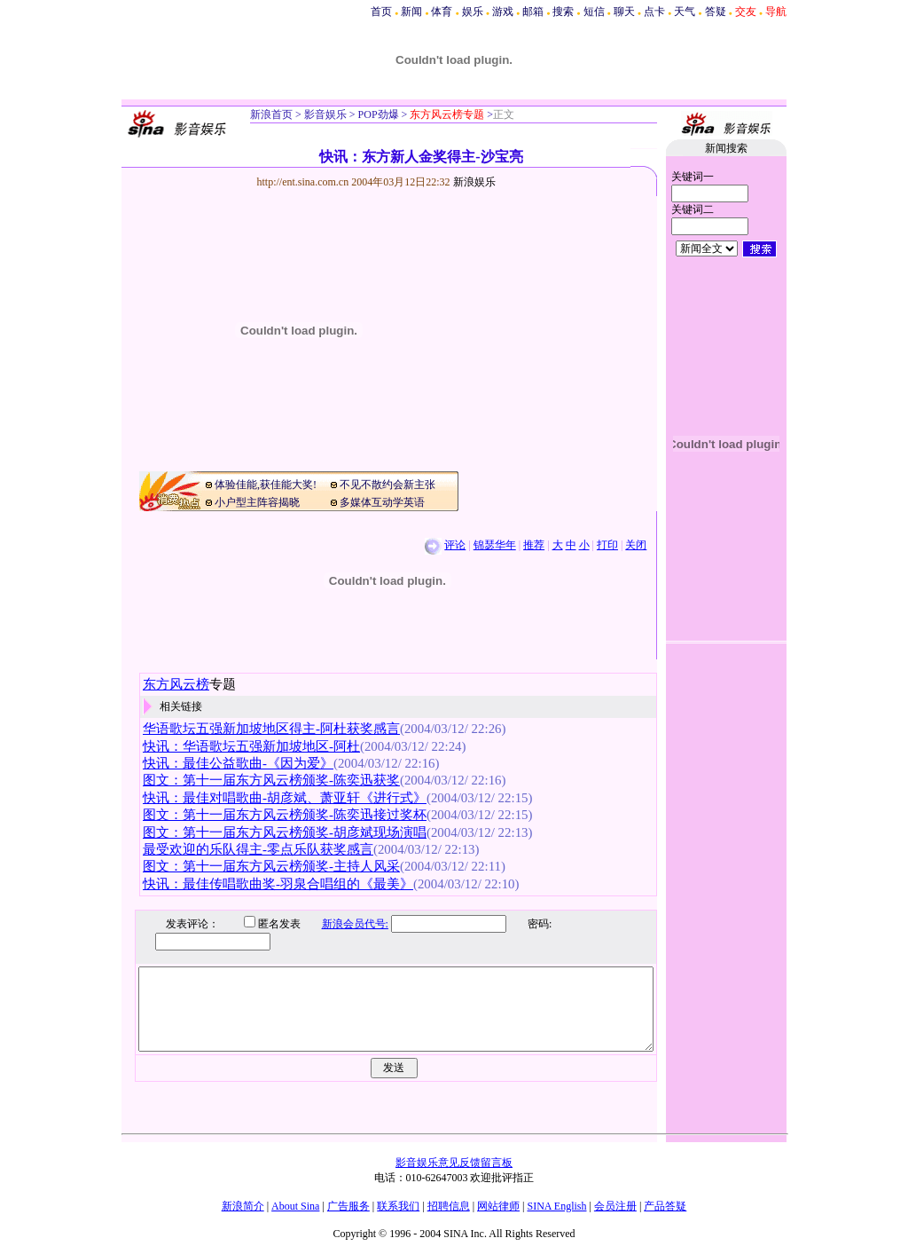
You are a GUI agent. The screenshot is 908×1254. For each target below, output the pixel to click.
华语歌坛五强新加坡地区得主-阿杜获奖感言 (271, 729)
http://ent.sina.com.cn (304, 182)
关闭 (635, 545)
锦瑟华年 (495, 545)
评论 (455, 545)
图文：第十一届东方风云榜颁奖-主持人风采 (271, 866)
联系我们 (398, 1206)
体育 (441, 11)
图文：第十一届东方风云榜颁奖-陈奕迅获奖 (271, 780)
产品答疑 (665, 1206)
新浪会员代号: (342, 924)
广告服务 (348, 1206)
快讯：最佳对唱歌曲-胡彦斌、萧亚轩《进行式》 (285, 798)
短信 (594, 11)
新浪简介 (243, 1206)
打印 (607, 545)
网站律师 (498, 1206)
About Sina (295, 1206)
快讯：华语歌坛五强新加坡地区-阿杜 (251, 746)
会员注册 (615, 1206)
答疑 (715, 11)
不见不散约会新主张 (387, 484)
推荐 (533, 545)
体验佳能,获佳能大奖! (266, 484)
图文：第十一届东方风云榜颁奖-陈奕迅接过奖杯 (285, 815)
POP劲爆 (377, 114)
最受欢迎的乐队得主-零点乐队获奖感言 (258, 849)
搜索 (563, 11)
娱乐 (472, 11)
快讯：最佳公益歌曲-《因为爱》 (238, 763)
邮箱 (533, 11)
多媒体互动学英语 (382, 502)
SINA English (556, 1206)
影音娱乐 (325, 114)
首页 (381, 11)
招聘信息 (448, 1206)
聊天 (624, 11)
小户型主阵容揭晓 (257, 502)
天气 (684, 11)
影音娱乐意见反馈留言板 (454, 1162)
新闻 (411, 11)
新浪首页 (271, 114)
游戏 (502, 11)
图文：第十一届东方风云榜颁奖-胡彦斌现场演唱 (285, 832)
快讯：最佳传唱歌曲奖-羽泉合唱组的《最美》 (278, 884)
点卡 (654, 11)
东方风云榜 (176, 684)
